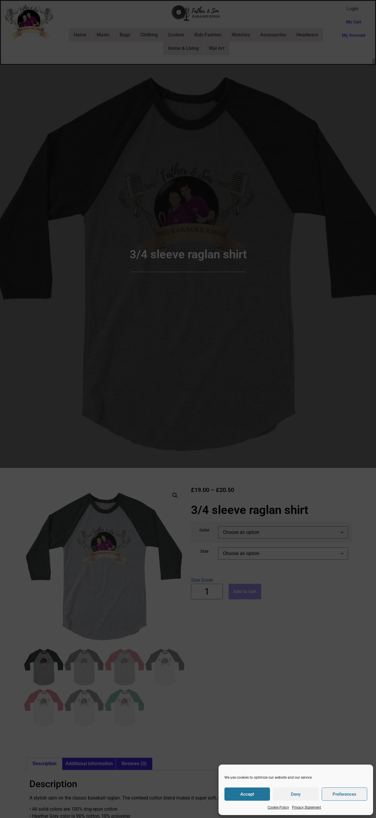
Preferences (344, 794)
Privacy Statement (306, 807)
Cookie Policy (278, 807)
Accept (247, 794)
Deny (296, 794)
